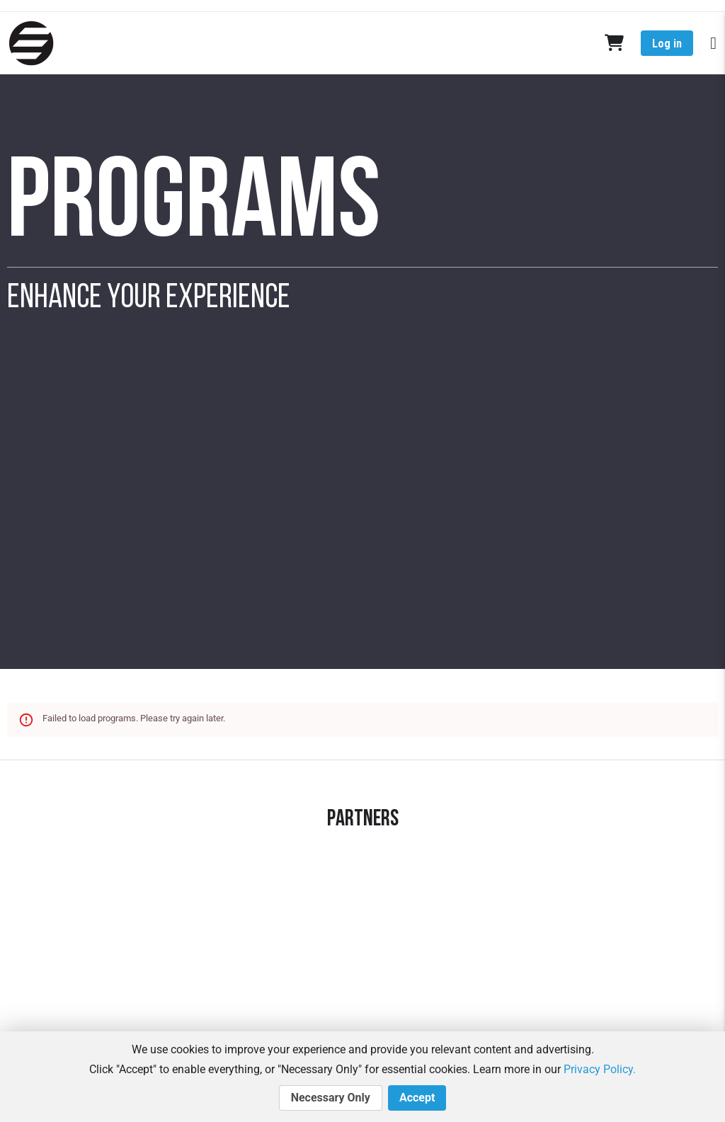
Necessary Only (331, 1098)
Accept (417, 1098)
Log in (667, 43)
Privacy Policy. (600, 1069)
